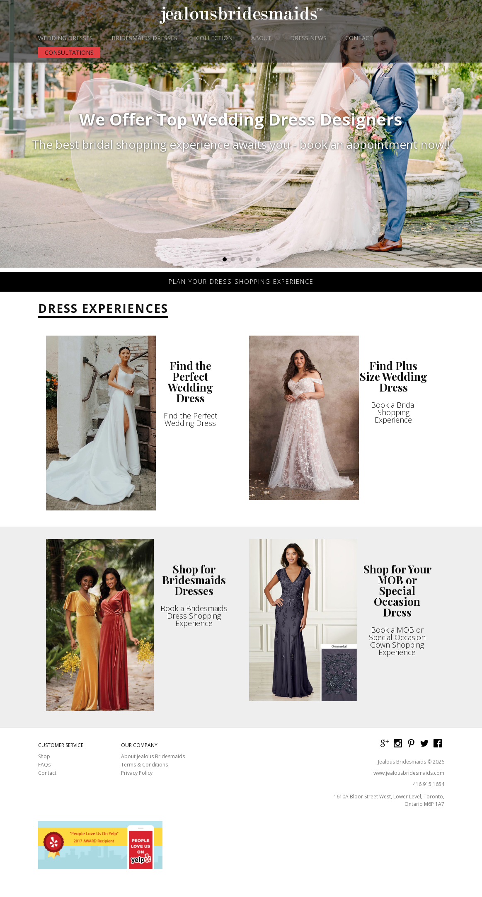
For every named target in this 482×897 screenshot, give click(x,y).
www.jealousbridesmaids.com (408, 779)
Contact (47, 780)
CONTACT (359, 38)
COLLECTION (214, 38)
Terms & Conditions (144, 771)
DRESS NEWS (308, 38)
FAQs (44, 771)
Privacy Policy (137, 780)
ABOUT (261, 38)
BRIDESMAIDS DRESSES (144, 38)
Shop (44, 763)
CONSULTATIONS (69, 52)
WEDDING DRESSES (65, 38)
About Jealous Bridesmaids (153, 763)
